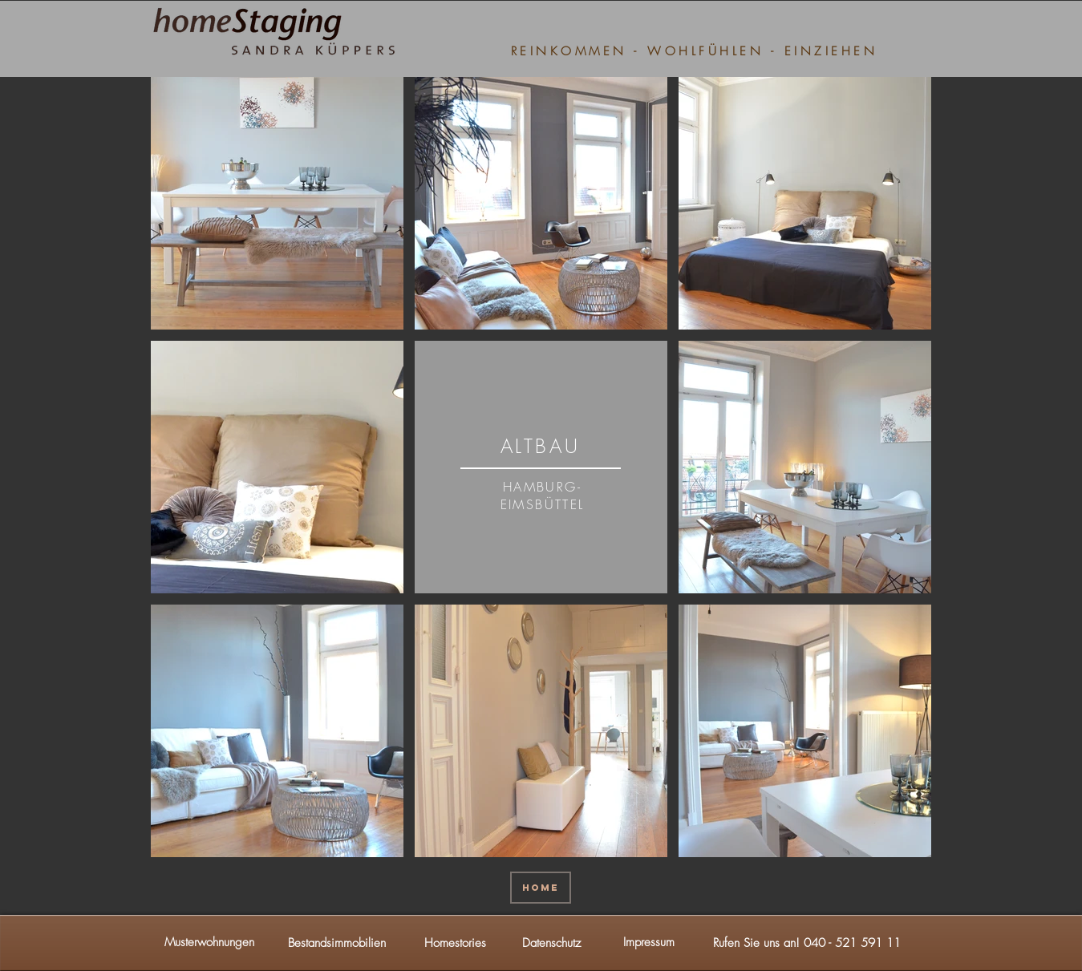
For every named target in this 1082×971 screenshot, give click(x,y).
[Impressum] (649, 942)
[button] (807, 943)
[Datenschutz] (552, 943)
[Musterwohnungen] (209, 942)
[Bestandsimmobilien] (337, 943)
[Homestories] (456, 943)
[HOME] (540, 888)
